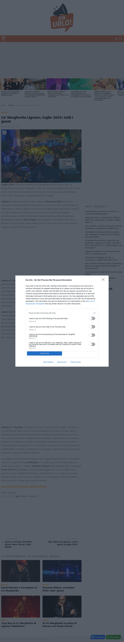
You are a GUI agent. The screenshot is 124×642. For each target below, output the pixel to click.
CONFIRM (44, 353)
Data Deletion (48, 362)
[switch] (92, 318)
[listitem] (62, 313)
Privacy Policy (75, 362)
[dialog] (62, 321)
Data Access (62, 362)
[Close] (104, 280)
